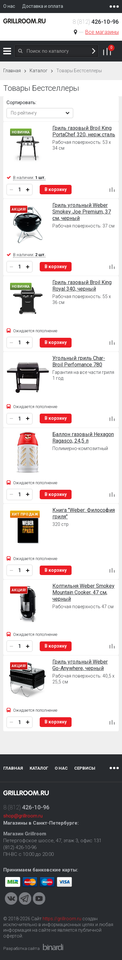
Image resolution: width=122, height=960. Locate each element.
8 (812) (96, 21)
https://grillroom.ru (62, 918)
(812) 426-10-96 (19, 847)
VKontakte (11, 898)
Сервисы (84, 768)
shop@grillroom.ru (23, 816)
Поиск (94, 51)
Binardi (53, 947)
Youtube (39, 898)
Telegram (25, 898)
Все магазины (102, 32)
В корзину (56, 189)
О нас (61, 768)
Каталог (7, 51)
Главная (12, 70)
